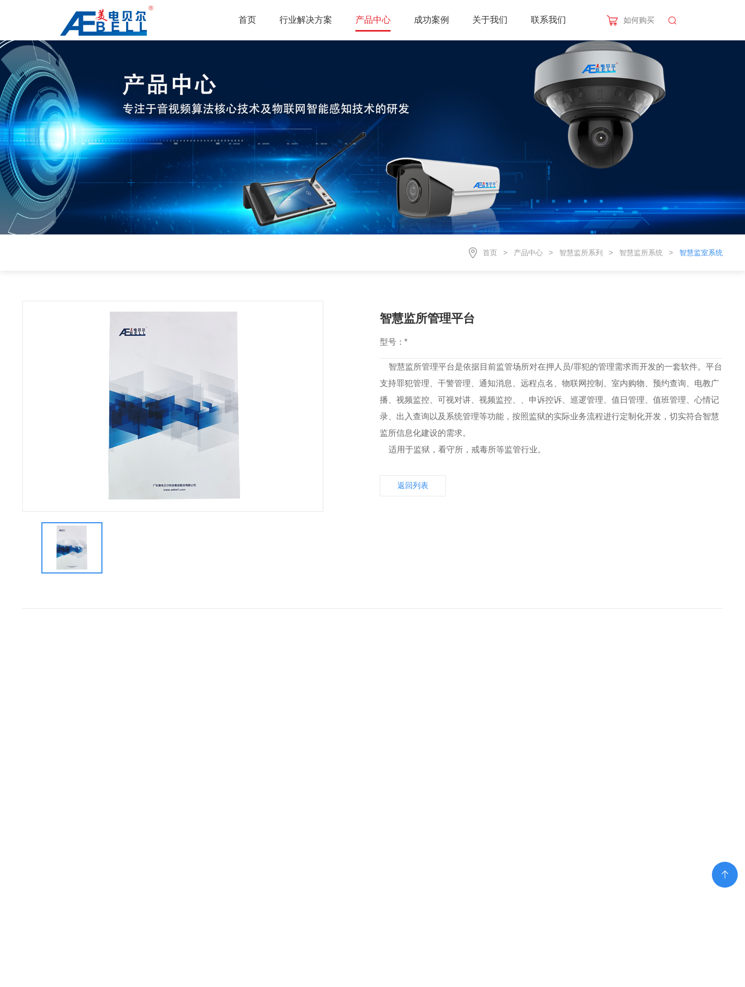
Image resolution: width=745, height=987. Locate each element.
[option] (173, 406)
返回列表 (412, 485)
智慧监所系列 (581, 252)
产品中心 (373, 20)
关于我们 (490, 20)
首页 (247, 20)
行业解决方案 (305, 20)
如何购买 (638, 20)
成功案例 (431, 20)
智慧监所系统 (641, 252)
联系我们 (548, 20)
